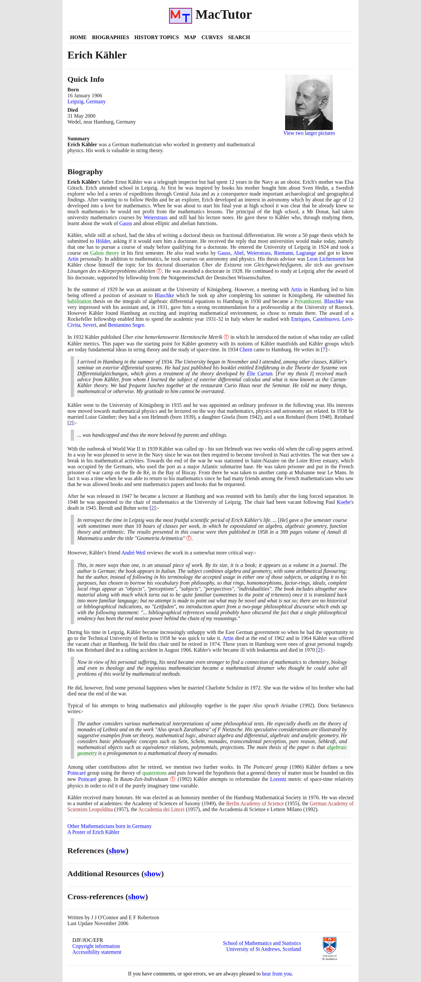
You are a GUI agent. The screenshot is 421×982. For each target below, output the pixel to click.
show (117, 850)
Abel (239, 253)
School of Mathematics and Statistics (262, 943)
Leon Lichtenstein (326, 259)
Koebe (344, 502)
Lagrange (306, 253)
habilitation (79, 301)
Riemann (283, 253)
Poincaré (76, 773)
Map (190, 37)
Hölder (103, 241)
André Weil (133, 552)
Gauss (125, 223)
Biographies (110, 37)
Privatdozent (307, 301)
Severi (89, 325)
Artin (73, 259)
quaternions (154, 773)
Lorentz (278, 779)
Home (78, 37)
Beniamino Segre (126, 325)
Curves (212, 37)
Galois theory (104, 253)
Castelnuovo (326, 319)
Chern (245, 349)
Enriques (300, 319)
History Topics (157, 37)
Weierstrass (155, 217)
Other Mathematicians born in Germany (109, 826)
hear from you (277, 973)
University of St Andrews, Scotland (263, 949)
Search (239, 37)
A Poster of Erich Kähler (93, 832)
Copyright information (96, 946)
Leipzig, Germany (86, 101)
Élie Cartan (259, 373)
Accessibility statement (96, 952)
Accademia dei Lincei (161, 809)
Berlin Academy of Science (255, 803)
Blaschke (164, 295)
